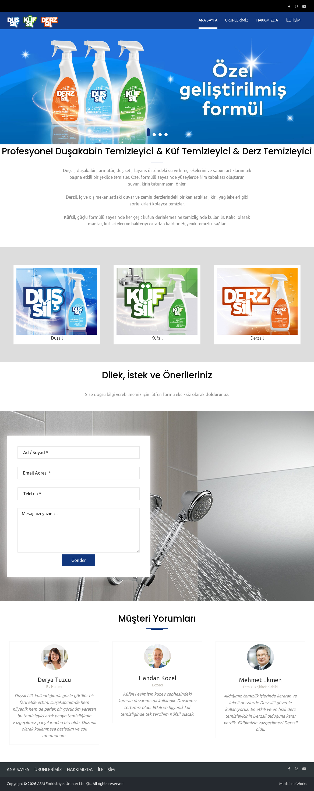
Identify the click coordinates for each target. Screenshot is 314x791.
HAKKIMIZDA (267, 20)
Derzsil (257, 338)
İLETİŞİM (293, 20)
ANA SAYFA (208, 20)
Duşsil (57, 338)
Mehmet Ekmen (260, 679)
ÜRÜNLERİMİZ (237, 20)
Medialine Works (293, 784)
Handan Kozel (157, 678)
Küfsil (157, 338)
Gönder (78, 560)
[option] (54, 693)
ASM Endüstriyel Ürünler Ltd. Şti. (64, 784)
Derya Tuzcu (54, 679)
